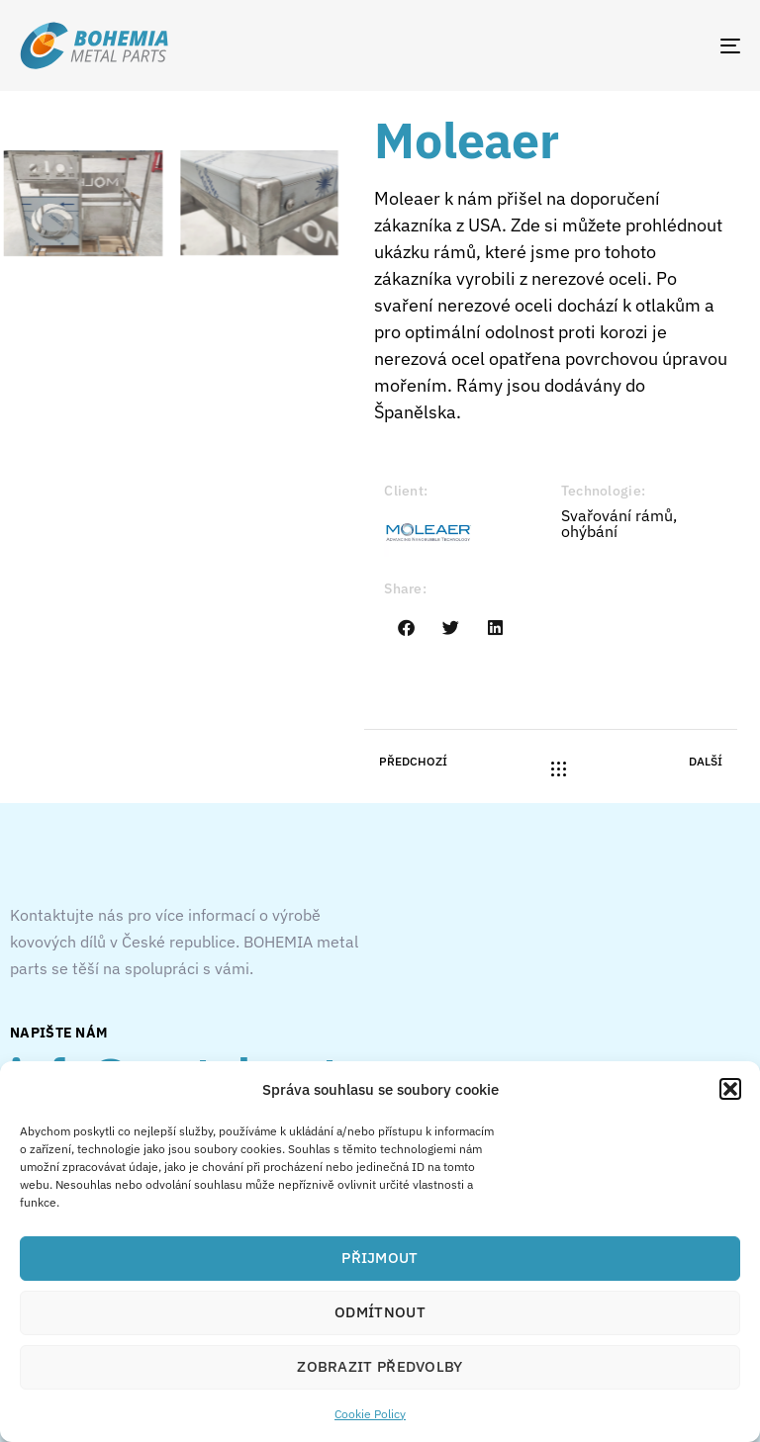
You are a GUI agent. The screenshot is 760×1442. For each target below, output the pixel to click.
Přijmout (379, 1257)
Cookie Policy (370, 1413)
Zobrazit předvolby (379, 1366)
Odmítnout (380, 1312)
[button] (730, 1089)
